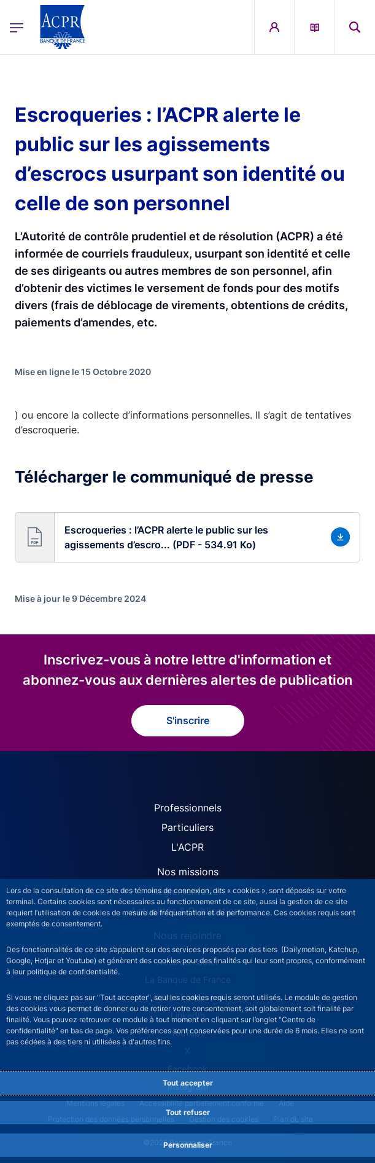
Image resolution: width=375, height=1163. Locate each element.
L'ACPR (187, 847)
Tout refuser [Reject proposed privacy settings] (188, 1112)
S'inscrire (187, 720)
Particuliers (187, 827)
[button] (187, 537)
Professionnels (188, 808)
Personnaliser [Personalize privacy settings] (187, 1144)
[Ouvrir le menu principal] (16, 27)
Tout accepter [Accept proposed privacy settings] (188, 1082)
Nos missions (187, 871)
